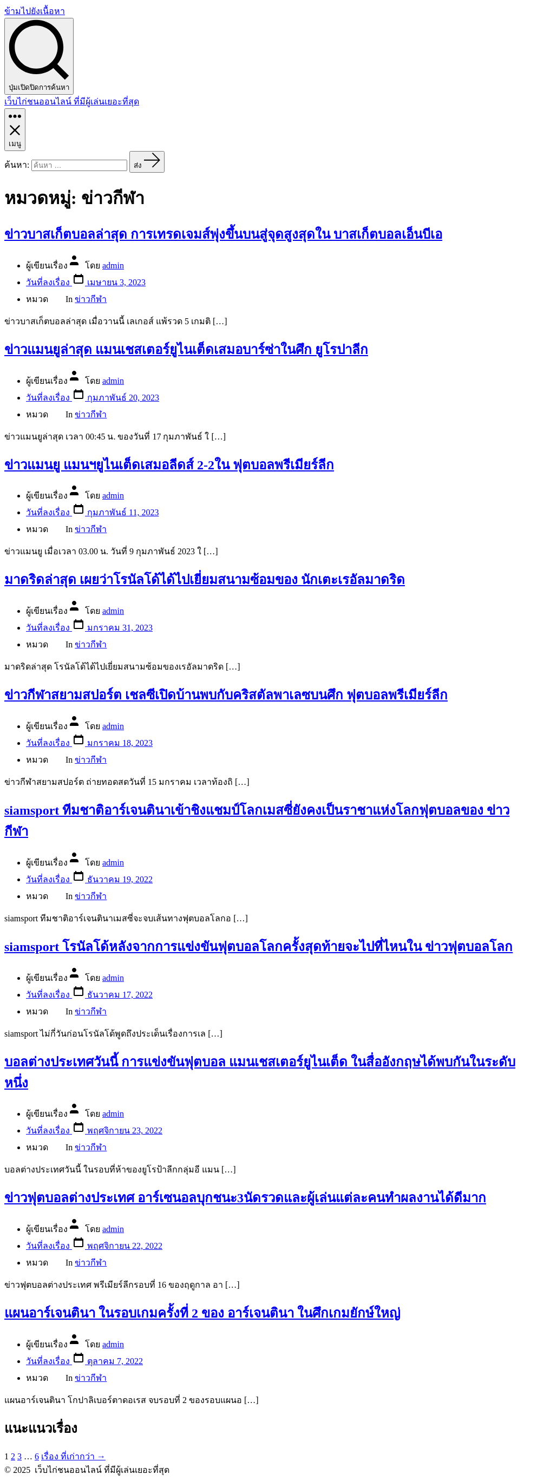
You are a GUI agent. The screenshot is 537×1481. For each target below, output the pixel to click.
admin (113, 265)
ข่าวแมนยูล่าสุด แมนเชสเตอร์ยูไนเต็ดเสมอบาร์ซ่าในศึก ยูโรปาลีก (186, 350)
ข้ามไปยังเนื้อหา (34, 11)
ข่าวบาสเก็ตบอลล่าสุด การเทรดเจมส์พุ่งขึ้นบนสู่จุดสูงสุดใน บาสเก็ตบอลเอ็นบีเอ (223, 234)
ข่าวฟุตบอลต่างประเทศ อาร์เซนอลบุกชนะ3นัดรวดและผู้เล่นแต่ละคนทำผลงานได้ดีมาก (245, 1198)
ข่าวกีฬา (91, 299)
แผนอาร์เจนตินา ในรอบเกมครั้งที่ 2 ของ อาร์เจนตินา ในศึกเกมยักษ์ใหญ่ (202, 1313)
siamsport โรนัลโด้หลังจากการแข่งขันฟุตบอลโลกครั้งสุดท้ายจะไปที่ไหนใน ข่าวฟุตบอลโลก (258, 947)
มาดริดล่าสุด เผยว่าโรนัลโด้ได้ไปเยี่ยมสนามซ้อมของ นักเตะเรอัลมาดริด (204, 580)
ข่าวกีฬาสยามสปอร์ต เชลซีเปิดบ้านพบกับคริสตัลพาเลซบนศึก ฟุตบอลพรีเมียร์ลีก (226, 695)
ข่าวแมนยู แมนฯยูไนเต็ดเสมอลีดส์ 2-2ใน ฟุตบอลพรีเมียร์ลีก (169, 465)
